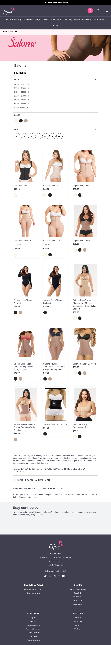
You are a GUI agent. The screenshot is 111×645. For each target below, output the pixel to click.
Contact (77, 597)
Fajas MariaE (77, 569)
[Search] (90, 10)
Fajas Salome (77, 576)
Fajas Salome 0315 (81, 235)
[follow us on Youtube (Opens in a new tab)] (63, 548)
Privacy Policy (33, 608)
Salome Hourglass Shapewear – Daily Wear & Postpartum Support (55, 350)
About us (78, 590)
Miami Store (78, 593)
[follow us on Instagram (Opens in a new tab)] (55, 548)
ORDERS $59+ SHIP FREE (56, 2)
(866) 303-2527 (55, 533)
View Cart (33, 593)
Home (4, 32)
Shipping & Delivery (33, 597)
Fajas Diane (78, 573)
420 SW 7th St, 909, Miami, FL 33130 (55, 530)
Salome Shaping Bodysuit (84, 347)
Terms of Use (61, 640)
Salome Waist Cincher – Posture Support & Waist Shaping (24, 405)
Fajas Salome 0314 (22, 186)
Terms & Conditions (33, 612)
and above (23, 107)
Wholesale (77, 601)
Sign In (33, 590)
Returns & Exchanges (33, 601)
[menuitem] (8, 20)
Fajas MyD (77, 565)
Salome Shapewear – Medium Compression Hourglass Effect (23, 350)
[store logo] (8, 10)
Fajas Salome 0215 (51, 235)
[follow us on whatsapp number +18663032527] (50, 548)
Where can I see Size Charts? (33, 561)
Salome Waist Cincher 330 (55, 402)
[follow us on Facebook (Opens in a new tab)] (59, 548)
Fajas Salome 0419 (81, 186)
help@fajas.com (55, 537)
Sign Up (37, 627)
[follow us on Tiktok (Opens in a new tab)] (45, 548)
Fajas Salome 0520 (22, 235)
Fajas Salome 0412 (51, 186)
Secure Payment (33, 605)
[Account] (99, 11)
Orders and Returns (33, 565)
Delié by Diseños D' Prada (77, 561)
